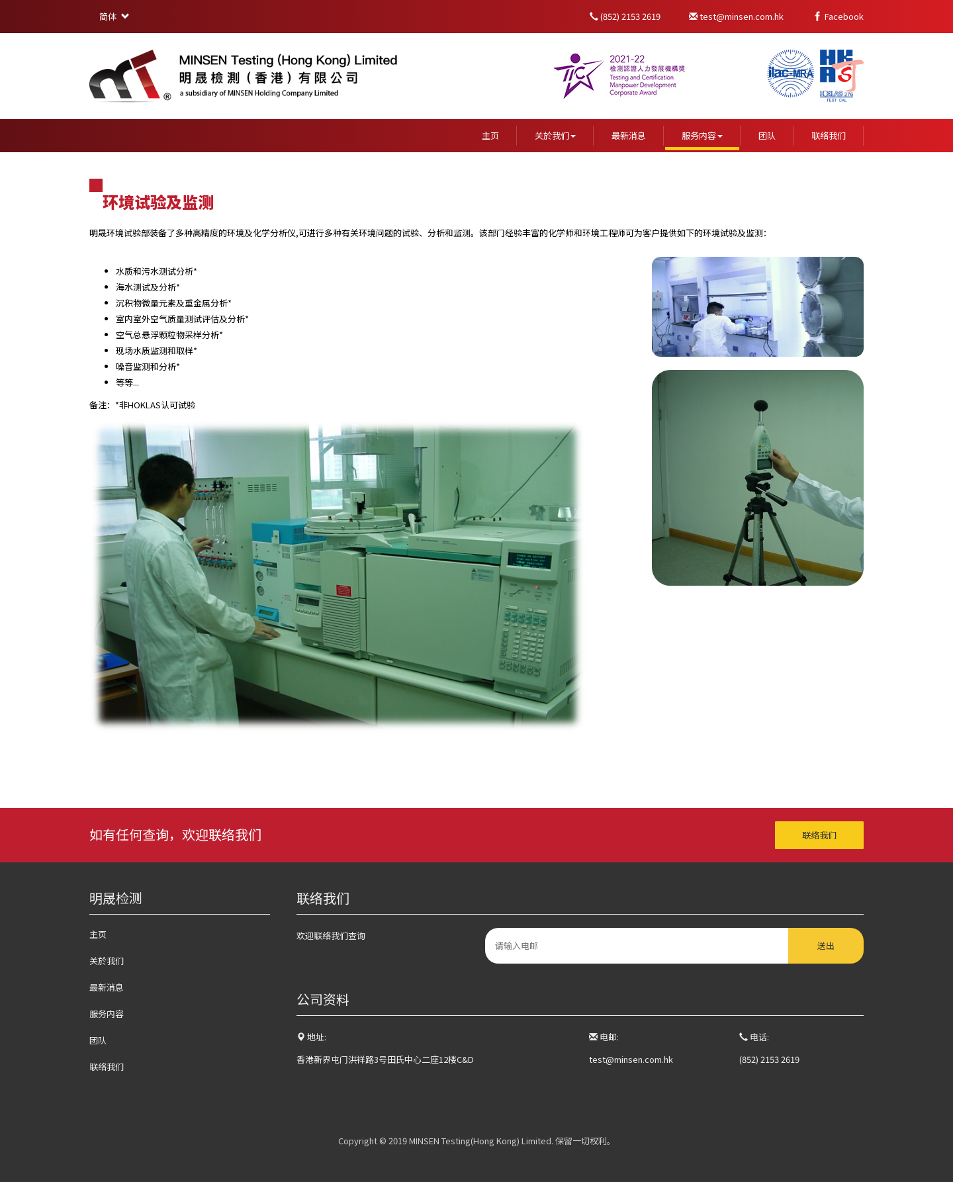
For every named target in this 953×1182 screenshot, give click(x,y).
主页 (490, 135)
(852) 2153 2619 (626, 16)
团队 (767, 135)
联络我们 (828, 135)
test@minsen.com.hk (737, 16)
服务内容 (702, 135)
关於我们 (555, 135)
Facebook (838, 16)
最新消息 (629, 135)
